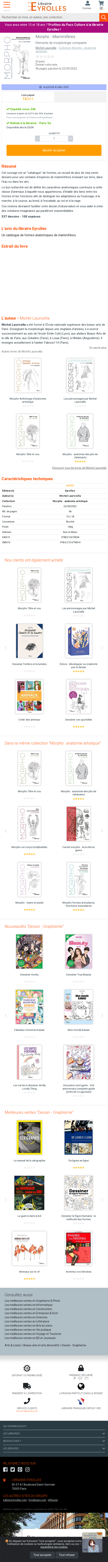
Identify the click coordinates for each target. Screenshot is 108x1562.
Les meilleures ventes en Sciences (26, 1317)
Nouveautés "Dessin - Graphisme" (34, 926)
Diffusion (53, 1500)
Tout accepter (42, 1555)
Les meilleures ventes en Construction (28, 1309)
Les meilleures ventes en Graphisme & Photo (32, 1300)
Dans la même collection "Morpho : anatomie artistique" (53, 743)
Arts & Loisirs (13, 1345)
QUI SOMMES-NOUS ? (15, 1426)
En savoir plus (97, 347)
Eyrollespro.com (37, 1500)
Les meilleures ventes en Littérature (27, 1321)
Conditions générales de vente (37, 1509)
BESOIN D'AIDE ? (54, 1441)
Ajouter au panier (54, 150)
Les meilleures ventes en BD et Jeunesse (30, 1338)
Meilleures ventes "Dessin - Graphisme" (39, 1112)
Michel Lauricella (46, 48)
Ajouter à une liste (54, 87)
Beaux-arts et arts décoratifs (41, 1345)
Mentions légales (12, 1509)
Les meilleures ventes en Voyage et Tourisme (33, 1333)
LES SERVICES (54, 1448)
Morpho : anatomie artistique (70, 501)
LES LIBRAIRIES (54, 1433)
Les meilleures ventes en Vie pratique (28, 1329)
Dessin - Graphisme (74, 1345)
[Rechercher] (50, 17)
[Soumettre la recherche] (103, 17)
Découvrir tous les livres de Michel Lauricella (79, 468)
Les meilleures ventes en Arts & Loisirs (28, 1325)
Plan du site (61, 1509)
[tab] (28, 97)
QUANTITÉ (54, 133)
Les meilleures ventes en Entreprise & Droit (31, 1313)
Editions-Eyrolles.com (15, 1500)
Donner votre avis (46, 64)
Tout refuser (67, 1555)
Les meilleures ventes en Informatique (29, 1304)
